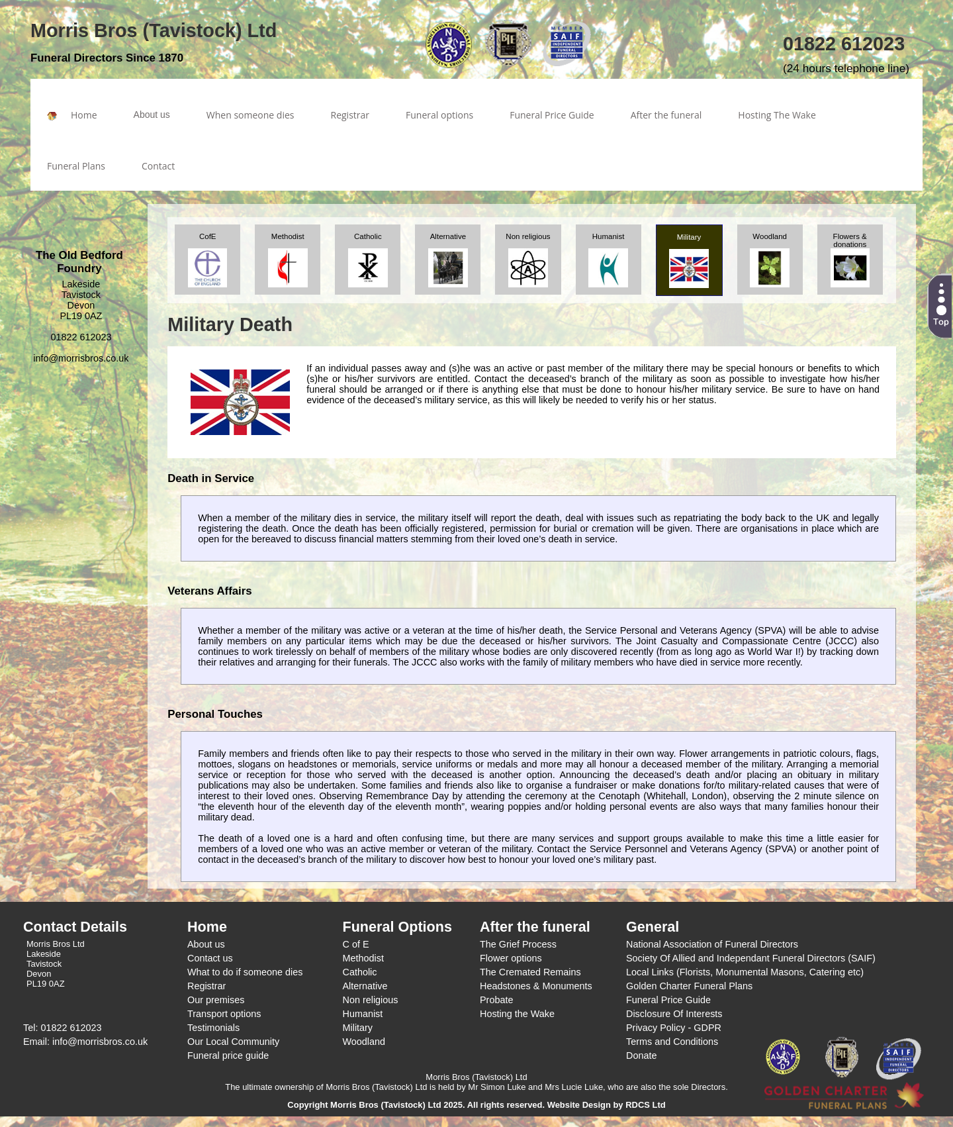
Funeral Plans (76, 166)
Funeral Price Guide (552, 115)
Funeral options (439, 115)
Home (72, 115)
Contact (158, 166)
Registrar (350, 115)
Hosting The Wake (776, 115)
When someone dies (250, 115)
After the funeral (666, 115)
